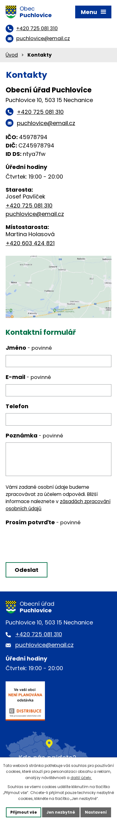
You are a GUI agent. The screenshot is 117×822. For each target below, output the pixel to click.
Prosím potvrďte (43, 522)
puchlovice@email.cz (35, 214)
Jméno (29, 348)
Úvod (12, 55)
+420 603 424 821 (30, 243)
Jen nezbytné (60, 812)
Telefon (17, 406)
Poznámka (34, 435)
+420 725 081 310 (29, 205)
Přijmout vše (23, 812)
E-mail (28, 377)
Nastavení (96, 812)
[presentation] (52, 543)
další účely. (81, 777)
